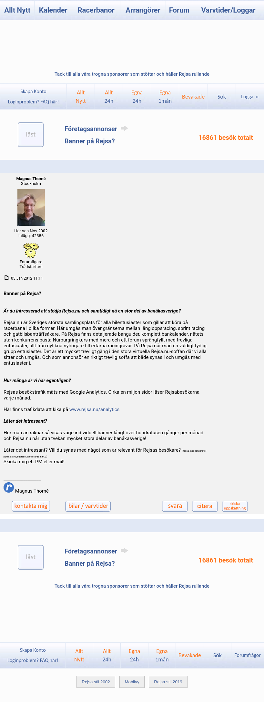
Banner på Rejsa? (90, 141)
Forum (179, 10)
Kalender (53, 10)
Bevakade (193, 96)
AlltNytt (81, 96)
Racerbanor (96, 10)
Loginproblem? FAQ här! (33, 102)
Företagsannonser (97, 129)
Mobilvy (132, 681)
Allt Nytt (17, 10)
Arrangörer (143, 10)
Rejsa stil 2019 (168, 681)
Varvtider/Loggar (228, 10)
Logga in (249, 96)
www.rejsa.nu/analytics (94, 409)
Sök (222, 96)
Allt (108, 96)
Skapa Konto (33, 91)
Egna (137, 96)
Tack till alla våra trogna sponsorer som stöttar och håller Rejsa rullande (132, 74)
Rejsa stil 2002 (96, 681)
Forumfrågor (247, 655)
